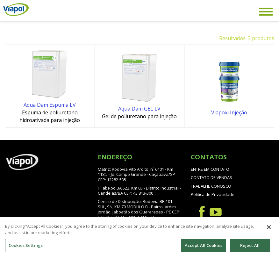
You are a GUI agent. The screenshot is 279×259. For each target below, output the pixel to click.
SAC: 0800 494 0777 (136, 217)
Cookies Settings (26, 249)
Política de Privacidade (212, 194)
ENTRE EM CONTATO (210, 169)
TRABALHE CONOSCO (211, 186)
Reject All (250, 249)
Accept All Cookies (203, 249)
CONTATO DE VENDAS (211, 177)
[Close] (269, 231)
